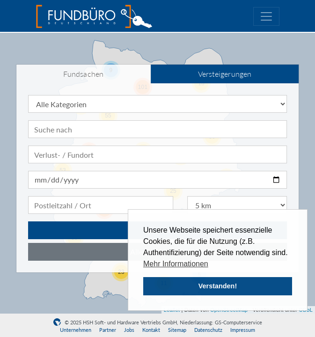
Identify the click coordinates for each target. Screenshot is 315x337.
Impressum (242, 330)
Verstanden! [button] (217, 286)
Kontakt (151, 330)
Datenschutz (208, 330)
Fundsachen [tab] (83, 73)
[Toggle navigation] (266, 16)
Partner (107, 330)
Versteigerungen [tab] (225, 73)
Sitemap (177, 330)
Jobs (129, 330)
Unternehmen (75, 330)
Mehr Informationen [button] (175, 264)
